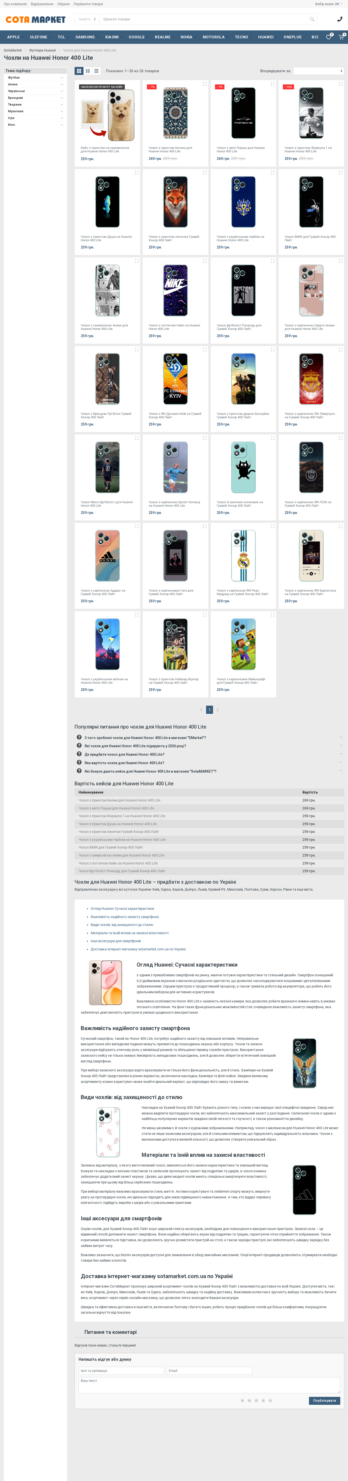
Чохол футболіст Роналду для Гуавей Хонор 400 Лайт (122, 871)
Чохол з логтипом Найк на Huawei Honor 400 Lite (118, 863)
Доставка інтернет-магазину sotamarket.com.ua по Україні (138, 949)
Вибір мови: (329, 4)
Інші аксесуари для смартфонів (116, 941)
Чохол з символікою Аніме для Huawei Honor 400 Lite (121, 855)
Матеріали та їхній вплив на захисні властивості (130, 933)
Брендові (35, 98)
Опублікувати (324, 1401)
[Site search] (203, 19)
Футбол (35, 77)
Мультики (35, 111)
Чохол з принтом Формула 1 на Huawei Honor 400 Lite (122, 816)
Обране (63, 4)
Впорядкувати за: (275, 71)
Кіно (35, 124)
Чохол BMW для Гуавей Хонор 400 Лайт (111, 847)
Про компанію (15, 4)
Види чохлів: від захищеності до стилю (122, 925)
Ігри (35, 118)
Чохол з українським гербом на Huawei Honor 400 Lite (122, 840)
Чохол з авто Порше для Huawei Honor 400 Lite (116, 808)
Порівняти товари (88, 4)
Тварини (35, 104)
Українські (35, 91)
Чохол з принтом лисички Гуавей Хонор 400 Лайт (119, 832)
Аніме (35, 84)
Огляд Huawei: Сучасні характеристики (122, 909)
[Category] (87, 19)
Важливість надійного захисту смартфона (125, 917)
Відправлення (42, 4)
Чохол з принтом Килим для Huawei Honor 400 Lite (119, 800)
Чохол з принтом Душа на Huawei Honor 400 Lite (118, 824)
